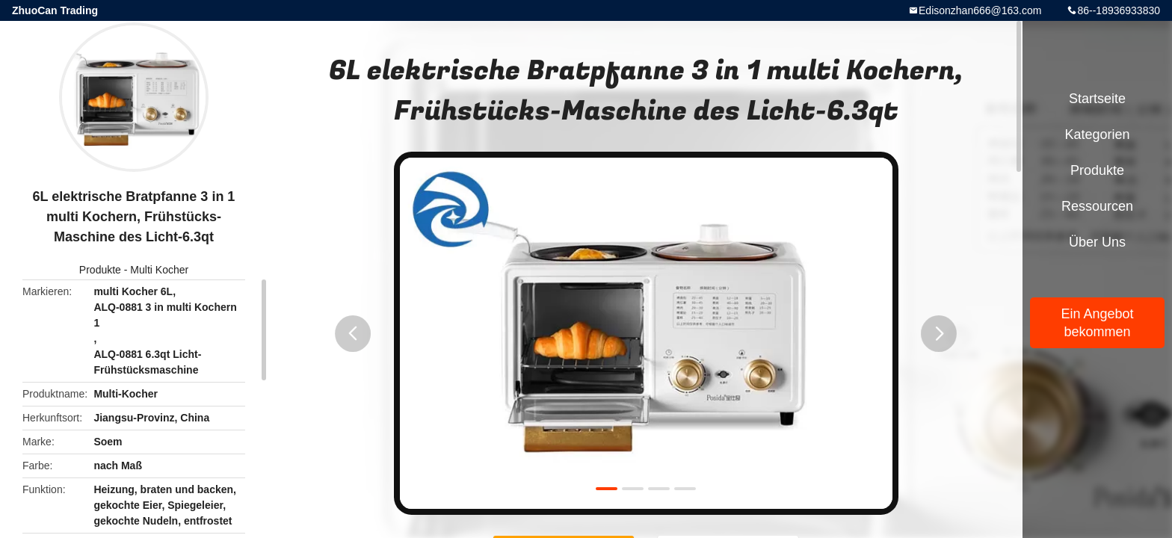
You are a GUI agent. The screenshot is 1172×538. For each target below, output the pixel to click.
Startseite (1097, 98)
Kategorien (1096, 134)
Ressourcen (1097, 206)
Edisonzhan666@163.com (980, 10)
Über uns (1097, 242)
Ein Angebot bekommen (1097, 322)
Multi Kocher (159, 270)
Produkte (100, 270)
